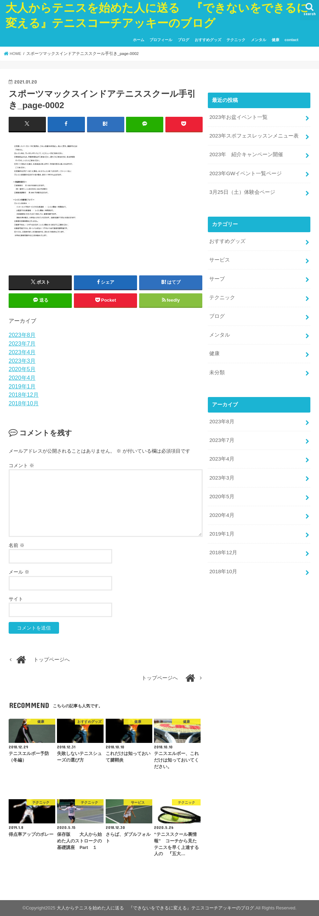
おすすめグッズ (208, 40)
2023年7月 (22, 343)
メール (19, 572)
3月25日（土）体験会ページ (242, 190)
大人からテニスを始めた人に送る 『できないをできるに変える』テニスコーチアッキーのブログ (155, 907)
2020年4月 (22, 378)
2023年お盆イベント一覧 (238, 117)
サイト (16, 598)
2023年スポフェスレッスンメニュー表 (253, 135)
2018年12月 (24, 394)
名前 (17, 545)
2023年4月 (22, 352)
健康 (275, 40)
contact (291, 40)
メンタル (258, 40)
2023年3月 (22, 360)
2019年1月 (22, 386)
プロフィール (160, 40)
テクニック (235, 40)
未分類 (217, 366)
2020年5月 (22, 369)
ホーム (138, 40)
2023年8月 (22, 335)
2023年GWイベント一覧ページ (245, 171)
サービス (219, 257)
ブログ (183, 40)
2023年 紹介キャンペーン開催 (246, 153)
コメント (21, 465)
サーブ (217, 275)
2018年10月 (24, 403)
